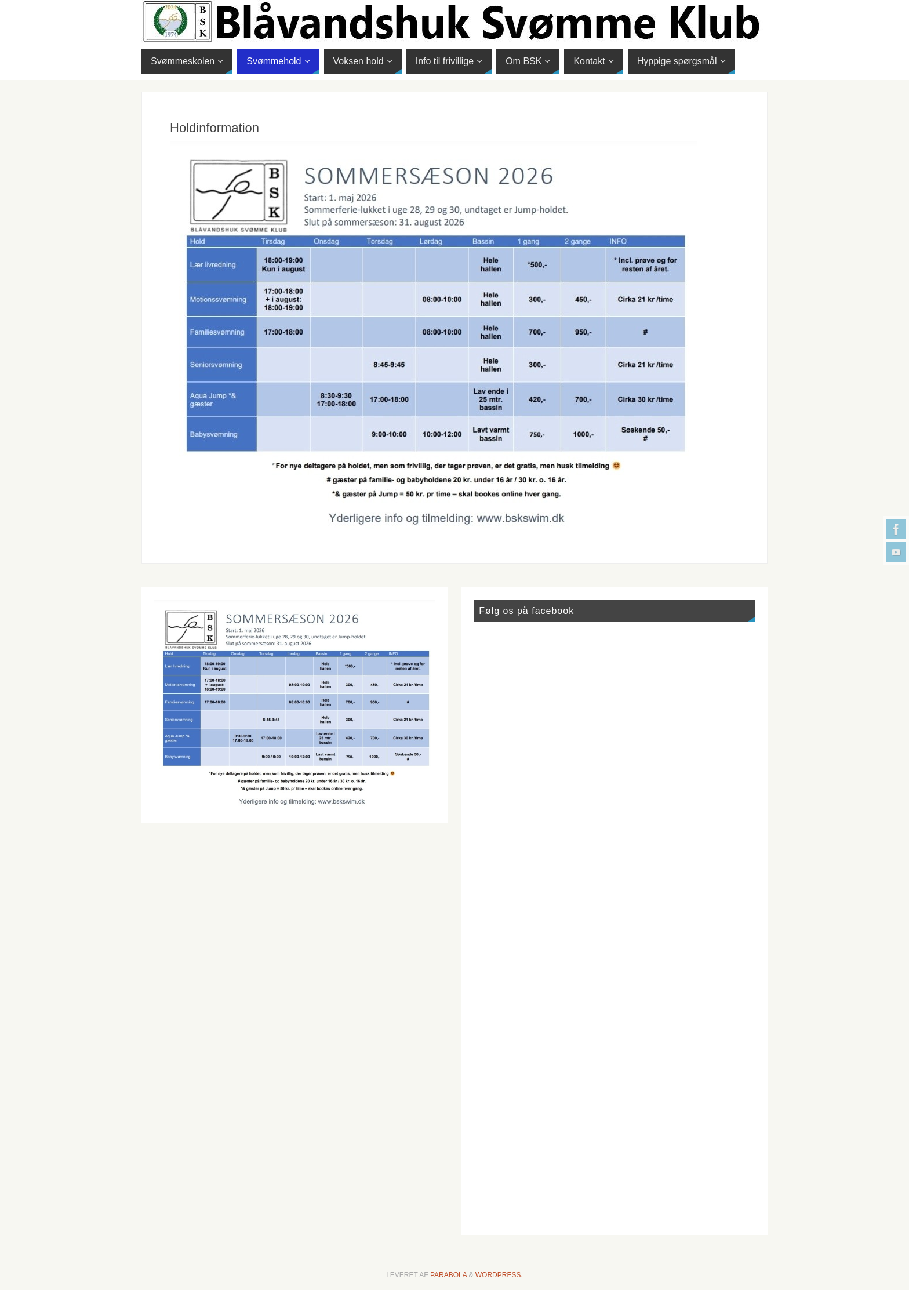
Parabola (448, 1275)
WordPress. (499, 1275)
